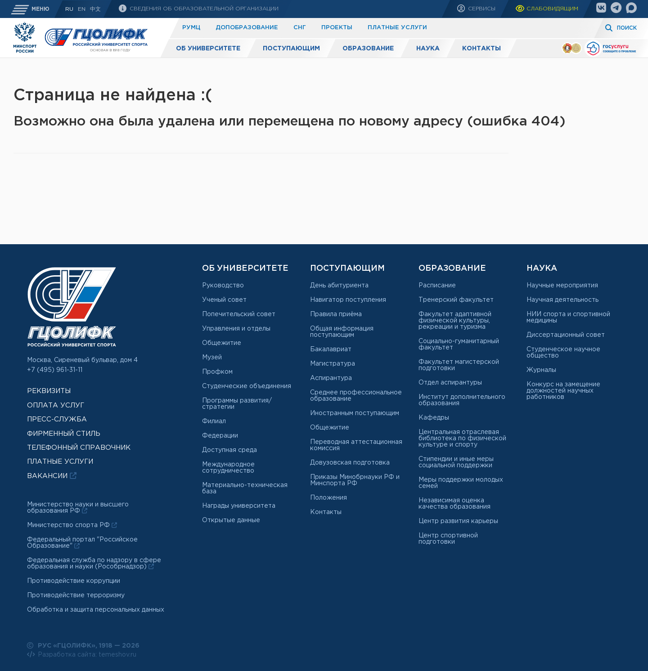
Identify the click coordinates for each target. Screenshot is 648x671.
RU (69, 9)
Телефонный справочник (78, 448)
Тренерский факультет (456, 300)
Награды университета (238, 506)
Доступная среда (229, 450)
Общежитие (221, 343)
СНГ (299, 27)
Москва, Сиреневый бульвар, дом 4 (82, 360)
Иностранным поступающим (354, 413)
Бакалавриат (330, 349)
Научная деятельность (562, 300)
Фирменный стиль (63, 434)
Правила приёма (336, 314)
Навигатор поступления (348, 300)
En (82, 9)
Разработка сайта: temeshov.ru (81, 654)
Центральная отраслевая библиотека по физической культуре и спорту (462, 438)
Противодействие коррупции (73, 581)
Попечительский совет (238, 314)
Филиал (214, 421)
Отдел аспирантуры (450, 382)
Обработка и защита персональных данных (95, 610)
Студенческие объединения (246, 386)
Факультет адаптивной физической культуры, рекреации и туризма (454, 321)
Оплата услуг (55, 405)
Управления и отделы (236, 328)
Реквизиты (49, 391)
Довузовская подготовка (350, 462)
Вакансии (51, 475)
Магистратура (332, 364)
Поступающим (291, 48)
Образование (368, 48)
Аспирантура (331, 378)
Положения (328, 498)
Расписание (437, 285)
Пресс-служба (57, 419)
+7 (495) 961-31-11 (54, 370)
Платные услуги (397, 27)
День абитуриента (339, 285)
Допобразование (247, 27)
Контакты (481, 48)
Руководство (223, 285)
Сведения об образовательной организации (203, 8)
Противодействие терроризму (76, 595)
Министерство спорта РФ (72, 525)
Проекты (336, 27)
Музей (212, 357)
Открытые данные (231, 520)
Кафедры (433, 417)
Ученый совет (224, 300)
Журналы (541, 370)
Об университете (208, 48)
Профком (217, 372)
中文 (95, 9)
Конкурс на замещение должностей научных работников (563, 391)
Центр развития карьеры (458, 521)
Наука (428, 48)
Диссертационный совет (565, 335)
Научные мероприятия (562, 285)
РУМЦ (191, 27)
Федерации (220, 435)
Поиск (627, 28)
